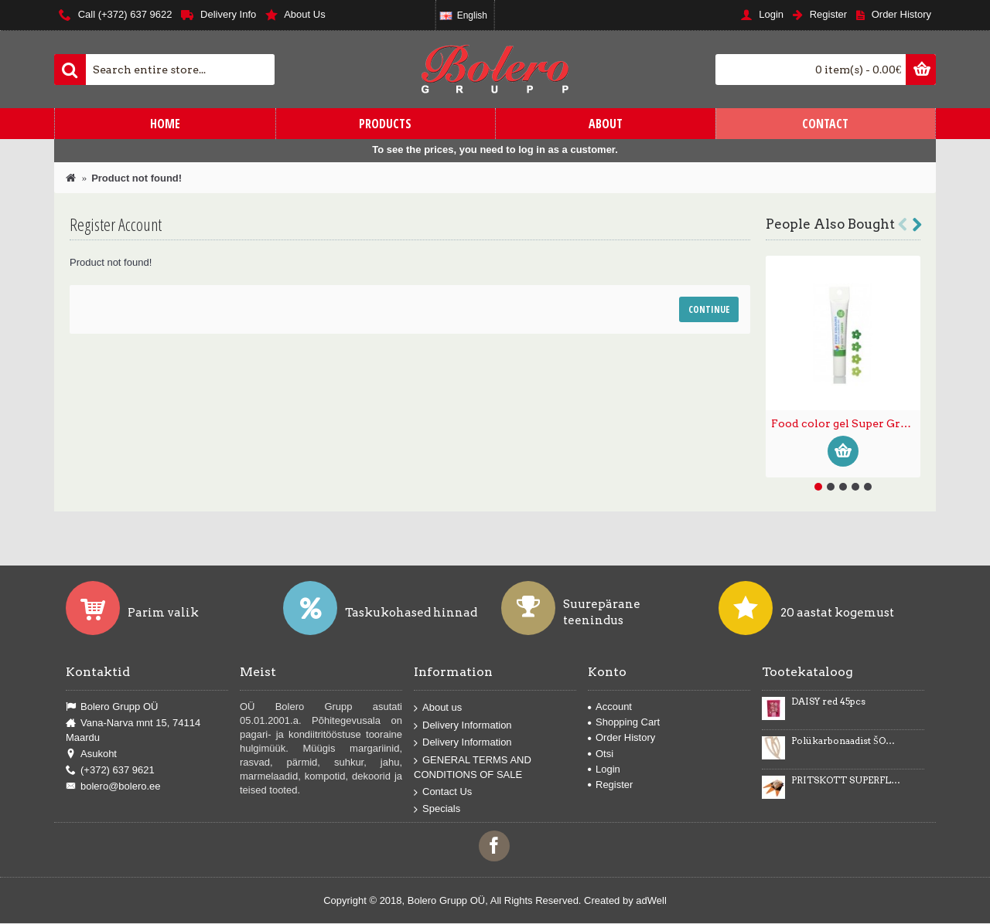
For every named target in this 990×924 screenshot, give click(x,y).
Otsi (600, 753)
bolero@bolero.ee (113, 786)
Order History (621, 737)
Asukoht (91, 754)
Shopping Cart (624, 722)
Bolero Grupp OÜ (112, 707)
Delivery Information (463, 725)
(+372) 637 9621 (110, 770)
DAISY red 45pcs (828, 701)
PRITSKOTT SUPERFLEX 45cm (846, 780)
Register (610, 784)
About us (438, 708)
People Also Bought (830, 224)
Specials (437, 809)
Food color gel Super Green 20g (845, 423)
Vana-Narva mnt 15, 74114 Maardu (133, 730)
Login (604, 769)
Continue (708, 309)
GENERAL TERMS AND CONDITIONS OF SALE (472, 766)
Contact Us (443, 791)
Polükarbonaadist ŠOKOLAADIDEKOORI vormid (846, 740)
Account (610, 706)
